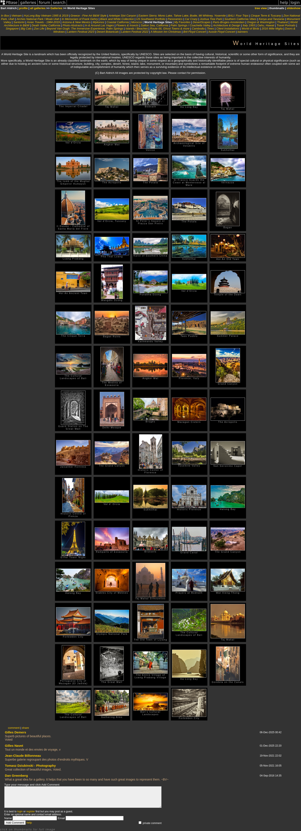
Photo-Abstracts (73, 25)
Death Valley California (46, 25)
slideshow (293, 8)
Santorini (19, 22)
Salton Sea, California (154, 25)
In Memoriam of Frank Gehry (80, 19)
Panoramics (174, 19)
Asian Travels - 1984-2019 (43, 22)
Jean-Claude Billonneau (23, 755)
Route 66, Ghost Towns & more (169, 28)
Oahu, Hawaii (265, 25)
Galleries (56, 8)
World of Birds (250, 28)
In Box (5, 15)
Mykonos (98, 22)
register (30, 811)
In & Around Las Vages (100, 25)
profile (23, 8)
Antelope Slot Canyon (123, 15)
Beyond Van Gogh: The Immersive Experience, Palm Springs (84, 28)
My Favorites (182, 22)
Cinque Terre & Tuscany (266, 15)
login (20, 811)
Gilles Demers (15, 732)
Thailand (282, 22)
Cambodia (198, 28)
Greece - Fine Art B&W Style (88, 15)
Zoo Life (39, 28)
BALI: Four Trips (238, 15)
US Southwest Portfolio (150, 19)
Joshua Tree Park (211, 19)
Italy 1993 (249, 25)
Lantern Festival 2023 (81, 31)
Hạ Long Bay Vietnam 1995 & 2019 (46, 15)
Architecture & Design (226, 25)
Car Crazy (191, 19)
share (25, 727)
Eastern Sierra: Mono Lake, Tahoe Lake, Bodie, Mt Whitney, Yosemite (182, 15)
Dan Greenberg (16, 775)
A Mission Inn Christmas (166, 31)
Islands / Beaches (136, 28)
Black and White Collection (117, 19)
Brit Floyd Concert (194, 31)
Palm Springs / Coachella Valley (190, 25)
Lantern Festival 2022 (134, 31)
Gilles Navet (14, 745)
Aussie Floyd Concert (221, 31)
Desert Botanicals (108, 31)
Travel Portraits (286, 25)
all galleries (38, 8)
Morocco (136, 22)
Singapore (12, 28)
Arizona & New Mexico (76, 22)
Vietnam (17, 15)
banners (243, 31)
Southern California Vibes (240, 19)
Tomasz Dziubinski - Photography (30, 765)
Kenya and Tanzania (272, 19)
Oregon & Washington (261, 22)
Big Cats (26, 28)
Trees (210, 28)
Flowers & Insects (127, 25)
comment (14, 727)
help (29, 822)
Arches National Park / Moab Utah (38, 19)
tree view (261, 8)
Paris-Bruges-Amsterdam (229, 22)
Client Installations (227, 28)
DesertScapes (202, 22)
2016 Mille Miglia (272, 28)
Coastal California (118, 22)
